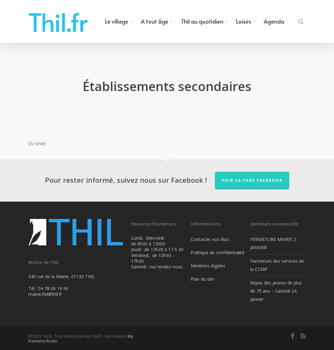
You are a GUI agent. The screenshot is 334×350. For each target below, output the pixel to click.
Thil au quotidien (204, 21)
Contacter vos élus (210, 239)
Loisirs (246, 21)
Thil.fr (58, 21)
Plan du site (202, 279)
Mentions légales (208, 266)
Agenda (274, 21)
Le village (119, 21)
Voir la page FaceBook (252, 180)
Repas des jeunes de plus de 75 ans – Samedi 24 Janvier (276, 291)
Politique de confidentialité (218, 252)
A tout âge (157, 21)
